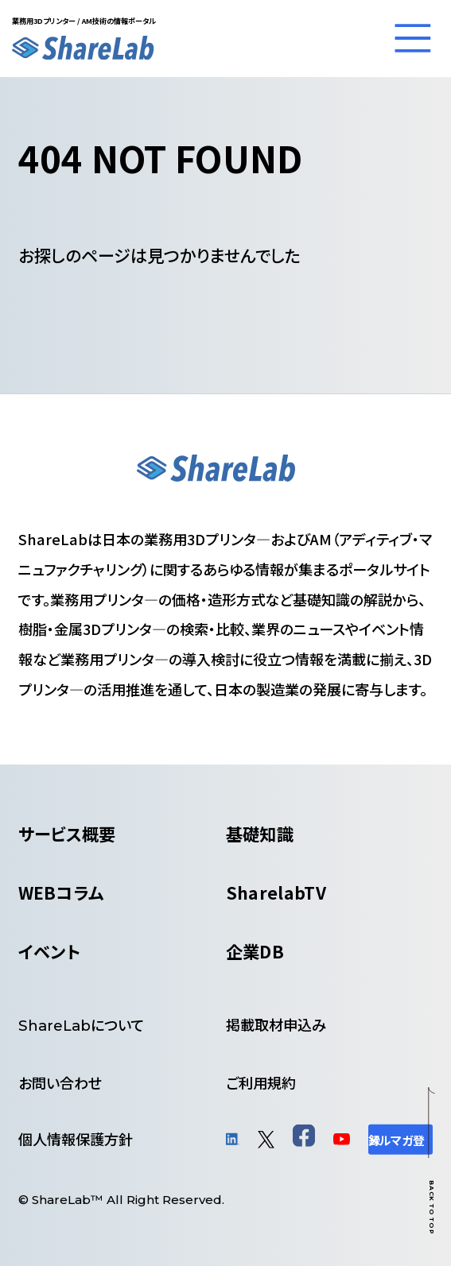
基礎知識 (260, 833)
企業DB (255, 951)
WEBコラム (61, 892)
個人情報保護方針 (75, 1139)
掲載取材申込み (276, 1024)
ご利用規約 (261, 1082)
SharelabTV (276, 892)
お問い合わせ (60, 1082)
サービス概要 (67, 833)
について (81, 1024)
